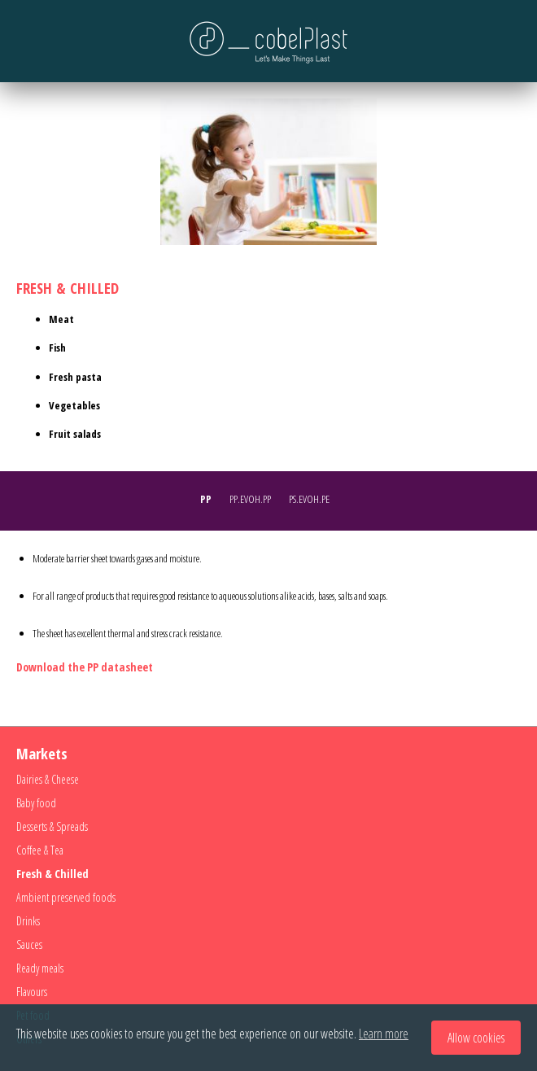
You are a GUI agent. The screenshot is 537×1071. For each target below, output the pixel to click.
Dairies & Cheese (47, 779)
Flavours (31, 991)
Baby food (36, 803)
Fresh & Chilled (52, 873)
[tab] (210, 500)
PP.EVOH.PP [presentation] (250, 499)
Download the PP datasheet (84, 667)
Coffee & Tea (39, 850)
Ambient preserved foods (66, 897)
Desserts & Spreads (52, 826)
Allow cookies (476, 1038)
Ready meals (39, 968)
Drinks (28, 921)
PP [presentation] (206, 499)
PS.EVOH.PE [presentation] (309, 499)
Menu (28, 40)
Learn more (383, 1034)
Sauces (29, 944)
